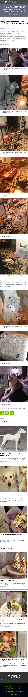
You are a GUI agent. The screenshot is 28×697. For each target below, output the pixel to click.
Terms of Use (18, 687)
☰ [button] (2, 2)
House (11, 408)
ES (22, 3)
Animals (7, 28)
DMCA (20, 688)
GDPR (15, 688)
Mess (7, 408)
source (2, 418)
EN (22, 1)
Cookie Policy (9, 688)
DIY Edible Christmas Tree (7, 580)
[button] (2, 413)
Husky (19, 408)
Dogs (15, 408)
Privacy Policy (10, 687)
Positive (12, 28)
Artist (23, 408)
